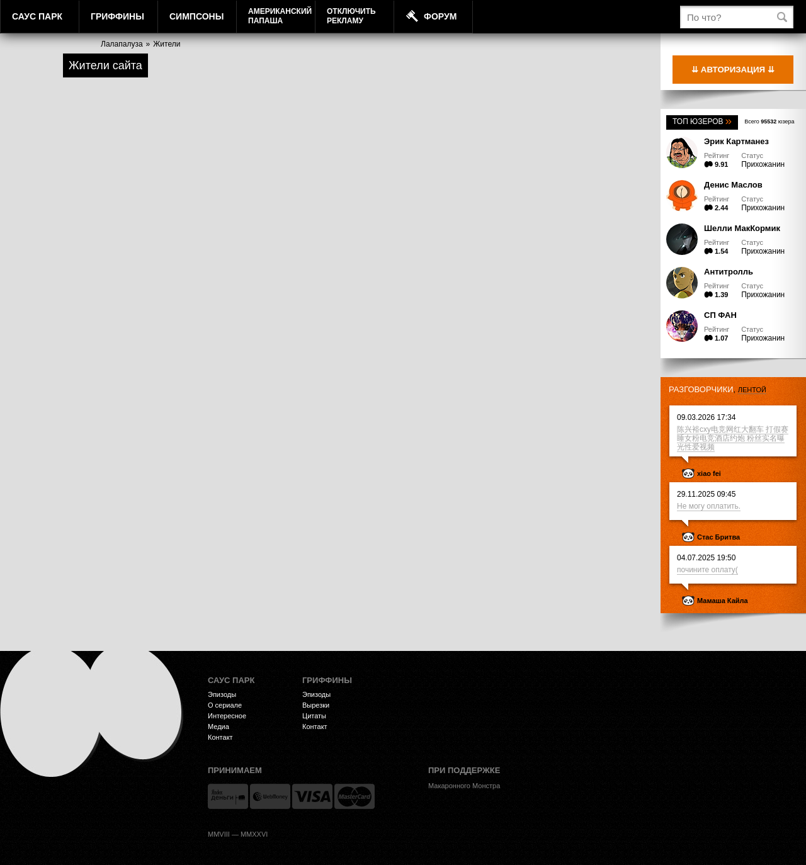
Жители (166, 44)
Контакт (220, 737)
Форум (440, 16)
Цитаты (314, 716)
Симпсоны (196, 16)
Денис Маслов (733, 184)
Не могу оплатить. (709, 506)
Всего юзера (769, 121)
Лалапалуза (122, 44)
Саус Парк (37, 16)
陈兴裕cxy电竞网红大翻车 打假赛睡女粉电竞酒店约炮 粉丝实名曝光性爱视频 (732, 438)
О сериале (225, 705)
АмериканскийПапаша (280, 16)
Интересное (227, 716)
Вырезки (315, 705)
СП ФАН (720, 315)
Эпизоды (222, 694)
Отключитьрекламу (351, 16)
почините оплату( (707, 569)
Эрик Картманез (736, 141)
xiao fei (709, 473)
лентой (752, 389)
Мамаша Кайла (722, 600)
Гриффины (117, 16)
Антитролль (728, 271)
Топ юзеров (702, 121)
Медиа (218, 726)
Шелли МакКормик (742, 228)
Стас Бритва (718, 537)
